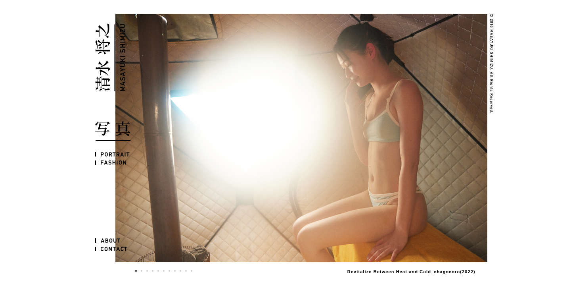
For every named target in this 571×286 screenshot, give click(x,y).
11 (191, 271)
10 (186, 271)
